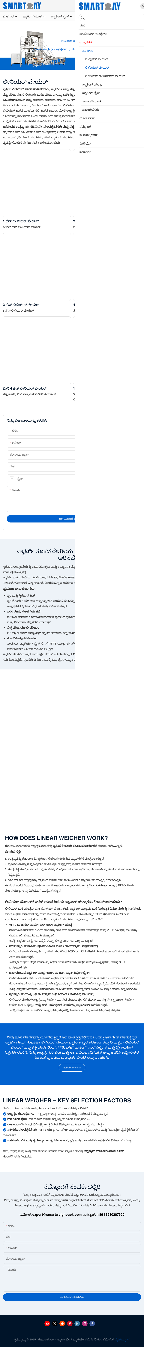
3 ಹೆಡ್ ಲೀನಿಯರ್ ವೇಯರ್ (21, 305)
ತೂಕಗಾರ (77, 49)
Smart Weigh (42, 49)
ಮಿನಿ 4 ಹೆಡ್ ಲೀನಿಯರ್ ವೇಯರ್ (24, 388)
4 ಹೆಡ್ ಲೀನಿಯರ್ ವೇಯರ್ (91, 305)
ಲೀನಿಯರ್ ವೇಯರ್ (98, 49)
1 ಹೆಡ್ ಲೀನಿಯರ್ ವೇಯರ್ (21, 221)
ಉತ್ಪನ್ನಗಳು (60, 49)
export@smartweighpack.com (57, 1215)
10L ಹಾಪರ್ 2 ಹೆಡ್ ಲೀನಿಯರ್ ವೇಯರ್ (100, 388)
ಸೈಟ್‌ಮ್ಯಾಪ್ (122, 1339)
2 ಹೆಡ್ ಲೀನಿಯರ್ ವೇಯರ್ (91, 221)
